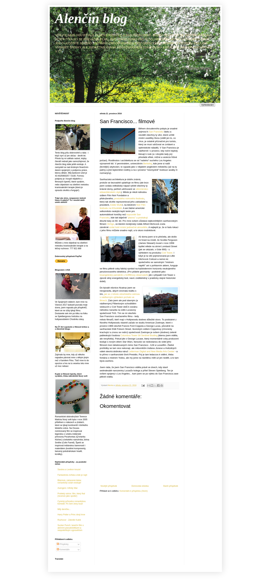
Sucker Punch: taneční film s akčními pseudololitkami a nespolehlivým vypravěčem (71, 527)
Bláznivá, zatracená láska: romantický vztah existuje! (69, 481)
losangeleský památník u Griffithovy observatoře (124, 275)
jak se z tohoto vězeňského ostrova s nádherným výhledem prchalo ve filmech (120, 297)
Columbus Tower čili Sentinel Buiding (139, 335)
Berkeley (147, 163)
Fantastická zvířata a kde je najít (72, 475)
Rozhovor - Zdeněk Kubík (69, 520)
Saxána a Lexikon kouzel (69, 469)
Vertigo (110, 224)
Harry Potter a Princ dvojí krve (71, 514)
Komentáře (63, 549)
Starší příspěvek (170, 486)
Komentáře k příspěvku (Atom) (134, 491)
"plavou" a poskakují (137, 217)
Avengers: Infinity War (68, 488)
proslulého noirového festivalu (129, 198)
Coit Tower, (167, 252)
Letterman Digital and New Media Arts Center (151, 351)
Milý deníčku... (64, 509)
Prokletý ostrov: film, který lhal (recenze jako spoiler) (71, 494)
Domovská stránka (140, 486)
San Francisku (156, 131)
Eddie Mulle (116, 205)
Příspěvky (63, 544)
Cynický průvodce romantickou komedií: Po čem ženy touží (72, 502)
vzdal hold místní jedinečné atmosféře (128, 227)
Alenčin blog (91, 18)
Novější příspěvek (109, 486)
